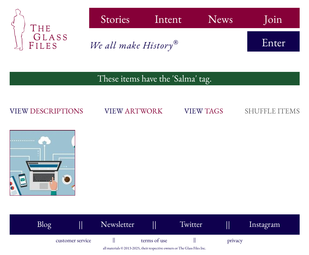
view (46, 111)
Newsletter (117, 224)
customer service (73, 239)
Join (273, 17)
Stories (115, 17)
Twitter (191, 224)
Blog (44, 224)
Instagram (264, 224)
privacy (235, 239)
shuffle (272, 111)
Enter (273, 42)
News (220, 17)
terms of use (154, 239)
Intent (168, 17)
